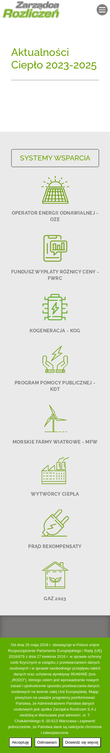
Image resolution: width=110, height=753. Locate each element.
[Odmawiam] (103, 695)
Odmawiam (47, 742)
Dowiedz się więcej (81, 742)
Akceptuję (20, 742)
